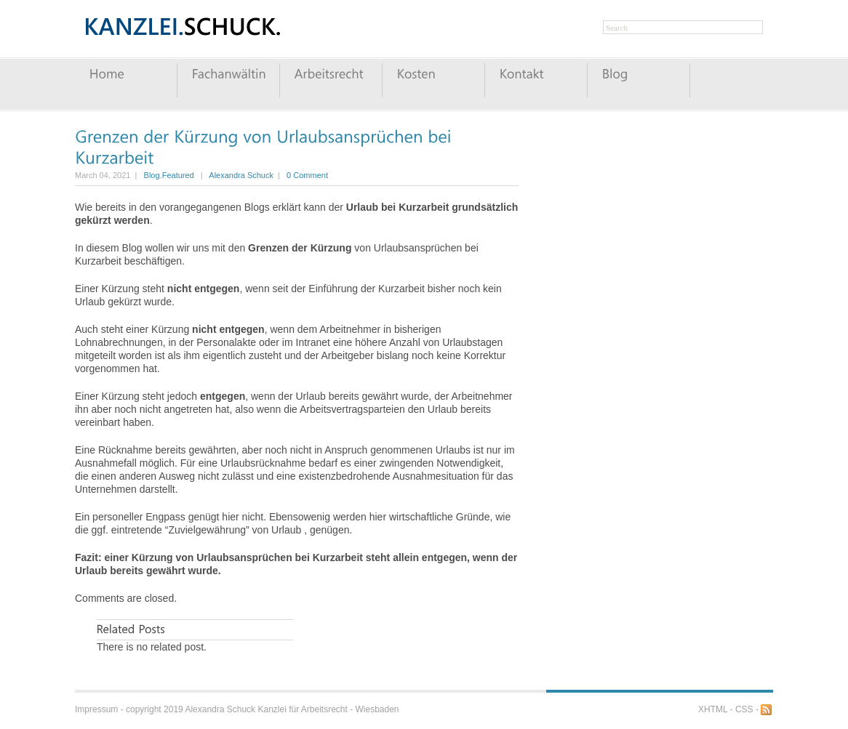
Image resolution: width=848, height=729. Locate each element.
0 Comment (307, 175)
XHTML (712, 709)
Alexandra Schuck (241, 175)
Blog (152, 175)
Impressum (96, 709)
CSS (744, 709)
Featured (178, 175)
